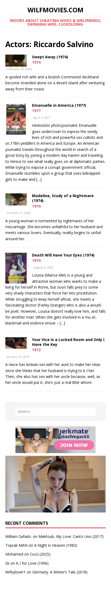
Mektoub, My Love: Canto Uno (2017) (71, 536)
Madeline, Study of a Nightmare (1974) (63, 198)
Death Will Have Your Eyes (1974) (63, 255)
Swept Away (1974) (50, 56)
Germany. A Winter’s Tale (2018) (60, 572)
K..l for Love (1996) (32, 563)
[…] (39, 179)
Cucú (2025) (40, 554)
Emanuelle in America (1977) (59, 105)
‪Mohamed (14, 554)
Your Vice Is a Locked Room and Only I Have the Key (68, 342)
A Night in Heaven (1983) (55, 545)
